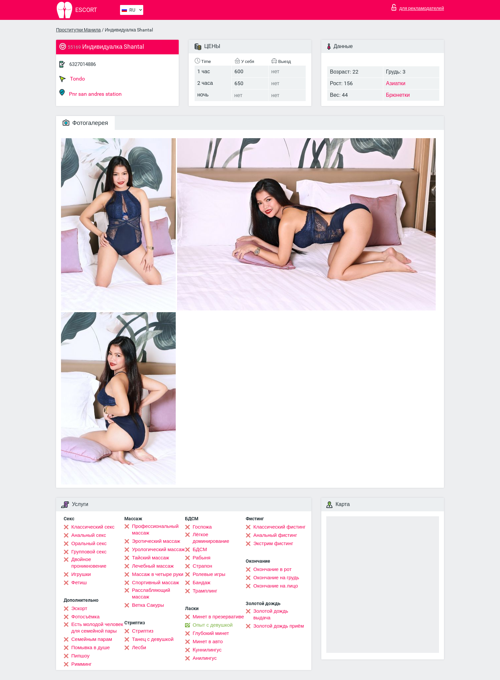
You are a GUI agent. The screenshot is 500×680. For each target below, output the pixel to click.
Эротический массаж (156, 541)
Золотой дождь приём (278, 626)
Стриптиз (143, 631)
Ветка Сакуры (148, 605)
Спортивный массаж (155, 583)
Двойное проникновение (88, 562)
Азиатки (396, 83)
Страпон (202, 566)
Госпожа (202, 527)
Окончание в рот (272, 569)
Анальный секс (88, 535)
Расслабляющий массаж (151, 593)
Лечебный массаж (153, 566)
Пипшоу (80, 656)
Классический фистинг (279, 527)
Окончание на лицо (275, 586)
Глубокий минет (211, 633)
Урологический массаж (158, 549)
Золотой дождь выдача (270, 614)
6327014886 (82, 64)
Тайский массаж (150, 558)
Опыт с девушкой (213, 625)
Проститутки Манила (78, 29)
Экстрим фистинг (273, 543)
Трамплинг (205, 591)
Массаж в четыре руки (157, 574)
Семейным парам (91, 639)
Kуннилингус (207, 650)
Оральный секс (88, 543)
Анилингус (205, 658)
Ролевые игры (209, 574)
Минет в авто (208, 642)
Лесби (139, 648)
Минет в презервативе (218, 617)
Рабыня (202, 558)
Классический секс (92, 527)
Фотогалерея (85, 122)
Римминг (81, 664)
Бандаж (202, 583)
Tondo (72, 79)
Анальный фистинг (275, 535)
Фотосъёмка (85, 617)
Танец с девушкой (152, 639)
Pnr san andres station (90, 93)
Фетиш (79, 583)
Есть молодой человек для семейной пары (97, 627)
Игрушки (81, 574)
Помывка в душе (90, 648)
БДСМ (200, 549)
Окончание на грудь (276, 578)
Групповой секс (88, 552)
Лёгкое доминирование (211, 538)
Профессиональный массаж (155, 529)
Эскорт (79, 608)
